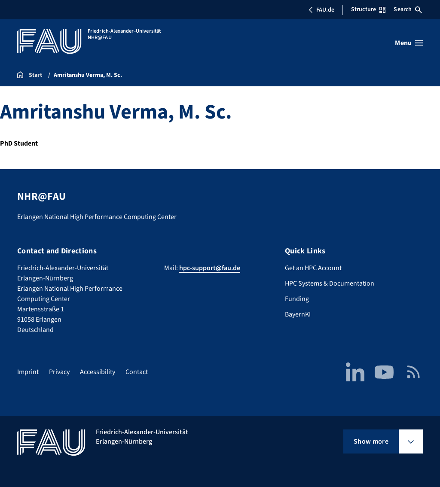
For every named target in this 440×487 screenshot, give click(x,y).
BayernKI (298, 314)
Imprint (28, 372)
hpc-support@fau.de (209, 268)
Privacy (59, 372)
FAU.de (321, 10)
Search (408, 9)
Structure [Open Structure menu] (368, 9)
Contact (136, 372)
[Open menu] (409, 42)
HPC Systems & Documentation (329, 283)
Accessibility (97, 372)
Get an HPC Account (313, 268)
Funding (297, 299)
